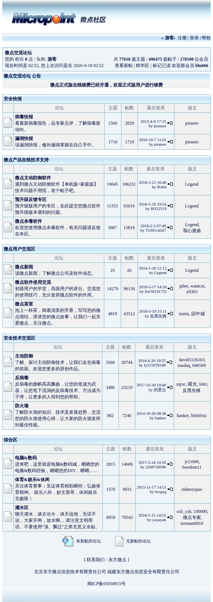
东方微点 (117, 559)
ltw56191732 (155, 291)
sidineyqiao (192, 489)
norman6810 (191, 523)
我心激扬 (192, 230)
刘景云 (160, 389)
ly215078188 (155, 365)
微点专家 (192, 517)
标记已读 (162, 65)
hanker (160, 418)
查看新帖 (124, 65)
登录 (194, 37)
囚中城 (198, 313)
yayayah (159, 519)
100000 (200, 511)
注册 (182, 37)
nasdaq (184, 365)
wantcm (197, 286)
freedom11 (192, 467)
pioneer (160, 126)
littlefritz (199, 415)
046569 (199, 365)
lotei (203, 384)
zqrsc (181, 384)
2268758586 (156, 467)
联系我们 (96, 559)
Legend (192, 184)
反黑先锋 (158, 316)
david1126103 (191, 359)
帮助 (206, 37)
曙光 (192, 384)
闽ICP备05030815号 (106, 583)
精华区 (142, 65)
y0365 (192, 291)
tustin (184, 313)
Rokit (161, 187)
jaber (183, 286)
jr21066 (192, 461)
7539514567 (156, 230)
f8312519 (158, 208)
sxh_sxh (184, 511)
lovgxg (160, 491)
